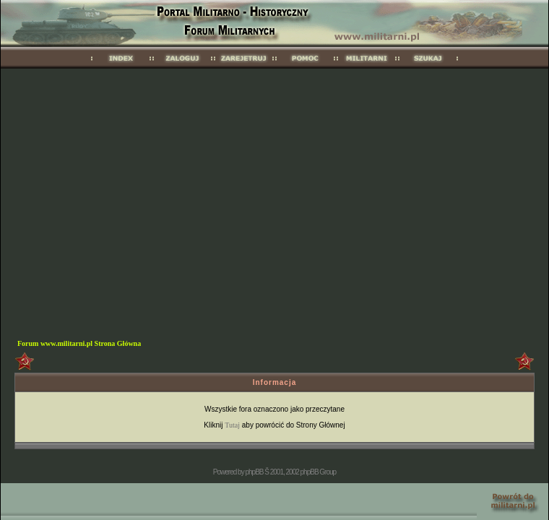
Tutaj (232, 425)
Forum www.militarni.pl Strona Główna (79, 343)
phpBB (254, 472)
